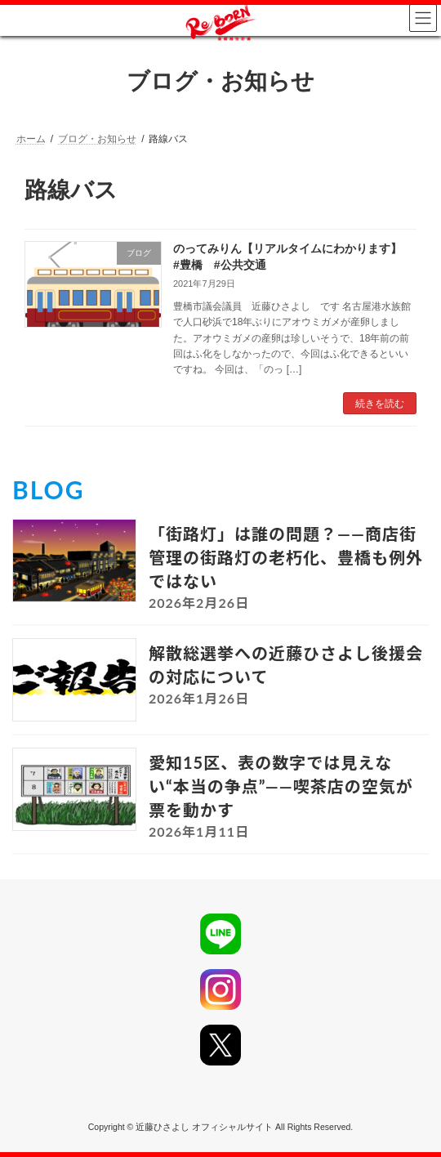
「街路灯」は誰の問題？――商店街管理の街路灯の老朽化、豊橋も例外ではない (286, 557)
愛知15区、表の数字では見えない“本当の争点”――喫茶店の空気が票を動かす (281, 786)
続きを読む (379, 403)
